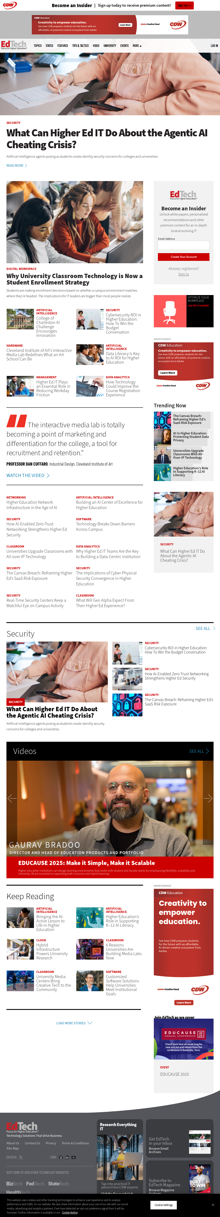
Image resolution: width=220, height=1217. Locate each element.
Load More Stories (71, 1024)
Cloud (41, 940)
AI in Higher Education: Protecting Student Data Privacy (191, 437)
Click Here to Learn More (198, 306)
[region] (110, 1205)
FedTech (35, 1184)
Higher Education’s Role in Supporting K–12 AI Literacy (190, 471)
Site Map (12, 1148)
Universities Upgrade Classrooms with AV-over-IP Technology (188, 454)
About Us (12, 1143)
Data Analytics (118, 377)
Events (124, 45)
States (49, 45)
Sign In (183, 274)
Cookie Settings (164, 1205)
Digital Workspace (21, 269)
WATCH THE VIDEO (29, 475)
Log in (214, 46)
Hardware (14, 345)
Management (46, 377)
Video (96, 45)
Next (208, 819)
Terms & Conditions (75, 1143)
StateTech (58, 1184)
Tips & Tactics (80, 45)
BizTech (14, 1184)
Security (13, 123)
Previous (11, 819)
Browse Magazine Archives (161, 1191)
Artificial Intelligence (46, 311)
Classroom (15, 546)
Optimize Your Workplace (198, 299)
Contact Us (32, 1143)
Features (62, 45)
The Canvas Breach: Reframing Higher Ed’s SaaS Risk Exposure (189, 419)
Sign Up (183, 5)
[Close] (213, 1204)
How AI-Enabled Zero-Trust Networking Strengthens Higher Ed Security (177, 676)
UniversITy (110, 45)
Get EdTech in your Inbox (160, 1141)
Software (84, 519)
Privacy (51, 1143)
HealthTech (18, 1192)
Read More (17, 165)
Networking (16, 497)
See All (203, 628)
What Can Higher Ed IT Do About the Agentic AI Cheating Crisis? (52, 712)
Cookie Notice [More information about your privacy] (70, 1212)
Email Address (166, 239)
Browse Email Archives (158, 1150)
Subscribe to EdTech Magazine (164, 1183)
